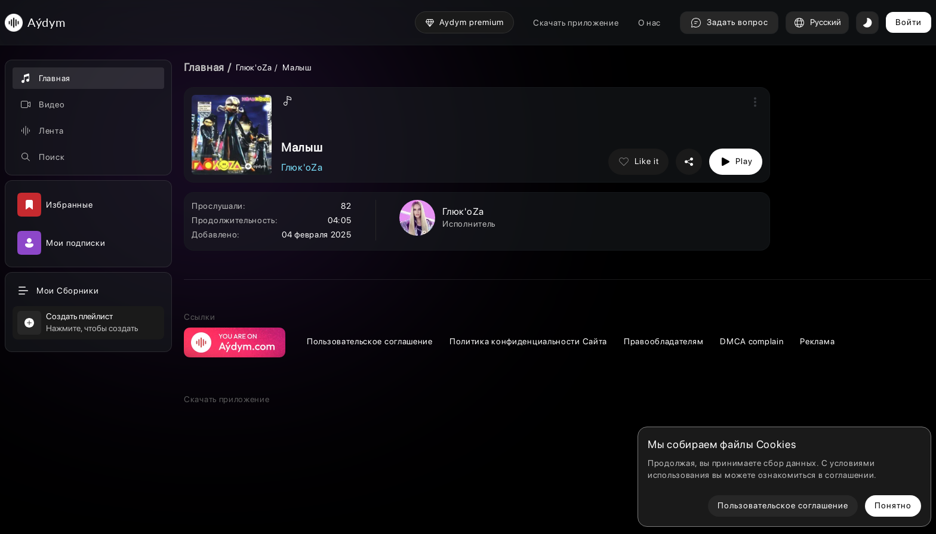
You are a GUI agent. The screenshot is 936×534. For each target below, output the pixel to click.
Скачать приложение (576, 22)
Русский (817, 23)
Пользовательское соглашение (370, 341)
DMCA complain (751, 341)
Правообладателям (663, 341)
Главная (204, 67)
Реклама (817, 341)
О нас (649, 22)
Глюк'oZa (255, 67)
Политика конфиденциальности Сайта (528, 341)
